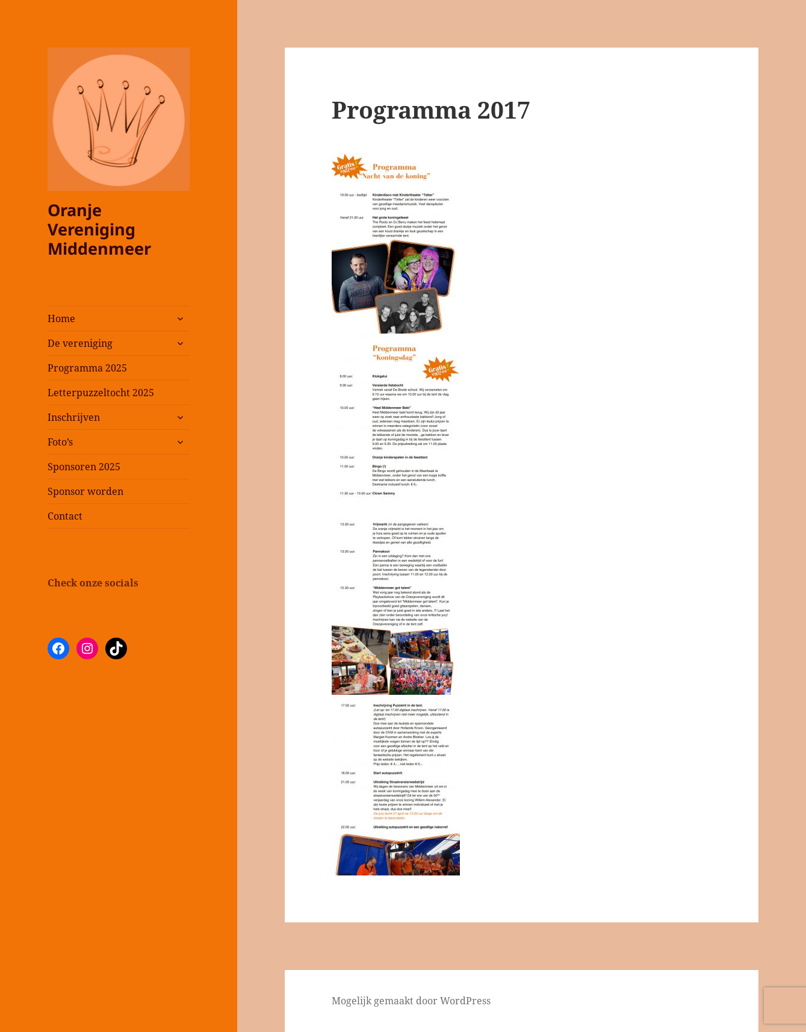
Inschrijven (74, 417)
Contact (65, 516)
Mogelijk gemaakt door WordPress (411, 1000)
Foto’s (60, 442)
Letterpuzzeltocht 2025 (101, 392)
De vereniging (80, 343)
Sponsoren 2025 (84, 466)
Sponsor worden (85, 491)
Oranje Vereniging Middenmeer (99, 229)
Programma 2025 (87, 368)
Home (61, 318)
